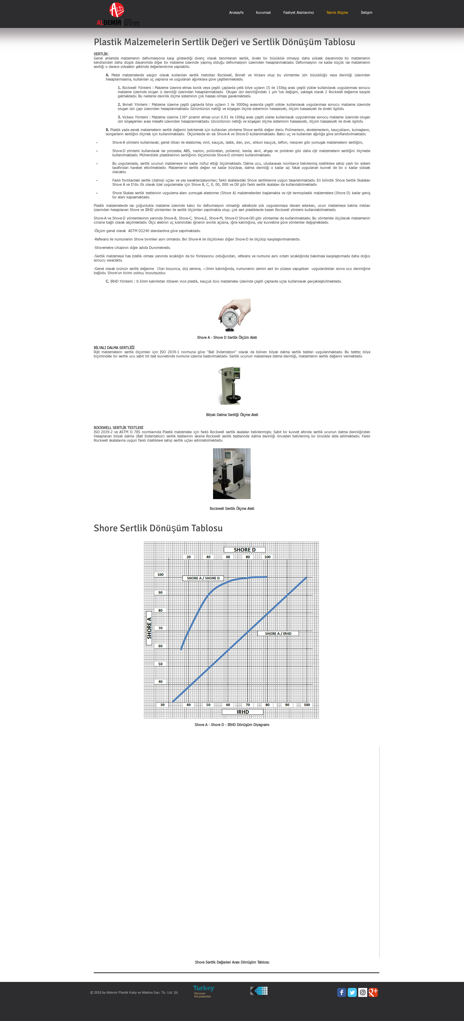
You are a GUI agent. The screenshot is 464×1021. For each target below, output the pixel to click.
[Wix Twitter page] (352, 992)
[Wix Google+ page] (373, 992)
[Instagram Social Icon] (362, 992)
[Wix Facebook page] (341, 992)
